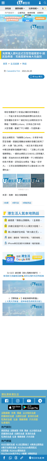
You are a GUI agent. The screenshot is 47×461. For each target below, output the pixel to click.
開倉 (19, 412)
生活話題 (15, 63)
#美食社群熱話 (36, 444)
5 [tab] (29, 21)
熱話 (24, 63)
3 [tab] (24, 21)
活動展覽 (5, 412)
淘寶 (7, 202)
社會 (15, 419)
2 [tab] (21, 21)
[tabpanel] (23, 18)
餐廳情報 (23, 419)
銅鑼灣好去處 (7, 415)
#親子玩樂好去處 (9, 447)
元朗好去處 (21, 415)
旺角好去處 (6, 419)
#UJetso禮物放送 (17, 450)
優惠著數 (19, 8)
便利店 (16, 202)
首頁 (5, 63)
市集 (13, 412)
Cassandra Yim (13, 70)
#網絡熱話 (32, 453)
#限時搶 (5, 450)
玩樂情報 (33, 8)
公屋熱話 (21, 12)
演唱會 (8, 8)
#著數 (24, 453)
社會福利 (5, 422)
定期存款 (41, 12)
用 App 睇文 (37, 76)
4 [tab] (26, 21)
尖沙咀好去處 (29, 412)
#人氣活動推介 (22, 444)
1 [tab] (19, 21)
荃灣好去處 (33, 415)
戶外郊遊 (33, 419)
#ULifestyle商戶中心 (10, 453)
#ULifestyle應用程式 (27, 447)
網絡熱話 (27, 202)
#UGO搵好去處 (8, 444)
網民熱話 (5, 430)
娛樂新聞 (31, 12)
